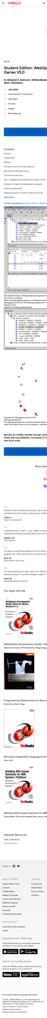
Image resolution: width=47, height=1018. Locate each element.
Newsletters (36, 887)
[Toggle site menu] (3, 3)
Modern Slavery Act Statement (14, 1012)
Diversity (6, 910)
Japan (5, 930)
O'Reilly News (8, 891)
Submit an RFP (8, 906)
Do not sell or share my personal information (19, 994)
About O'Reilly (10, 879)
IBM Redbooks (14, 113)
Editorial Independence (11, 1009)
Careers (6, 887)
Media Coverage (10, 895)
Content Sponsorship (12, 914)
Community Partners (11, 899)
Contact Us (36, 884)
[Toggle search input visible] (44, 3)
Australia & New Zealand (13, 926)
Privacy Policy (37, 891)
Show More (9, 197)
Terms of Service (8, 1007)
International (9, 921)
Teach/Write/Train (10, 884)
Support (35, 879)
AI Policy (35, 895)
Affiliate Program (10, 902)
